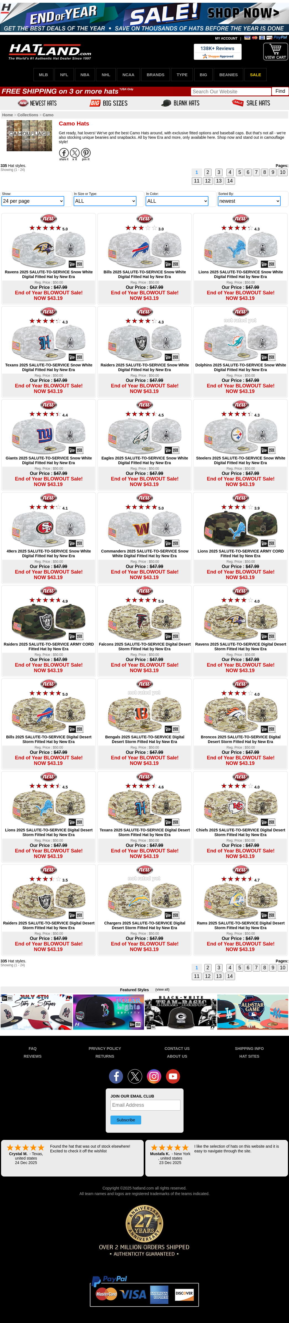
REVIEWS (33, 1056)
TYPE (182, 74)
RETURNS (105, 1056)
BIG (203, 74)
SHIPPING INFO (249, 1048)
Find (280, 91)
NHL (106, 74)
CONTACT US (177, 1048)
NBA (85, 74)
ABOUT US (177, 1056)
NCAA (128, 74)
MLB (43, 74)
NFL (64, 74)
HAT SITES (249, 1056)
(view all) (162, 989)
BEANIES (228, 74)
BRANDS (155, 74)
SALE (255, 74)
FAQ (33, 1048)
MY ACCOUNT (226, 38)
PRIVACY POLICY (105, 1048)
